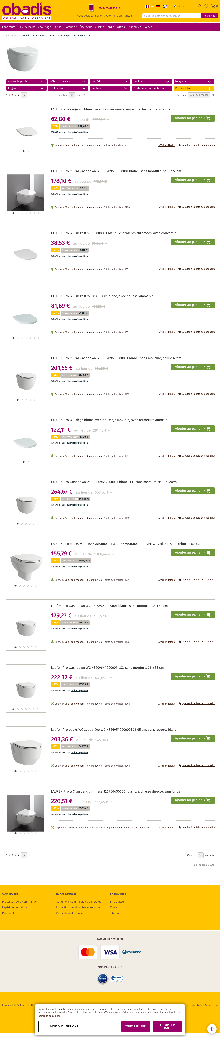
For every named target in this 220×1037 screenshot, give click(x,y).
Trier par (181, 95)
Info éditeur (117, 901)
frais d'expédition (79, 132)
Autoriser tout (167, 1026)
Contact (115, 907)
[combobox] (171, 15)
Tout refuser (135, 1026)
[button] (179, 6)
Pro (90, 36)
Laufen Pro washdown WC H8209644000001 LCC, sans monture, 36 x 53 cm (107, 667)
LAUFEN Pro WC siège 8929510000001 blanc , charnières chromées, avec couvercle (113, 233)
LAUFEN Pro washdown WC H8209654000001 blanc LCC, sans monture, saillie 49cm (114, 482)
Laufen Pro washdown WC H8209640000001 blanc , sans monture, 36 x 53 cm (109, 606)
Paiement (8, 913)
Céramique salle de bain (72, 36)
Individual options (63, 1026)
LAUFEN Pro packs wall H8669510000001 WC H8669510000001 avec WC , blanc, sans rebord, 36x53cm (127, 544)
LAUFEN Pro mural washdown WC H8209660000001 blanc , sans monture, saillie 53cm (116, 171)
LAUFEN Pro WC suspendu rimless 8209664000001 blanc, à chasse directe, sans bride (116, 791)
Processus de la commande (19, 901)
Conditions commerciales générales (78, 901)
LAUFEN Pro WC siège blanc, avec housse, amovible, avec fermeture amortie (109, 420)
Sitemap (115, 913)
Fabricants (39, 36)
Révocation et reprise (69, 913)
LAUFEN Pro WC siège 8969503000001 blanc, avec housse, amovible (102, 296)
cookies (63, 1009)
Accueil (26, 36)
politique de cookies (49, 1016)
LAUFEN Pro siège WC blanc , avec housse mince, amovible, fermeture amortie (111, 109)
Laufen (52, 36)
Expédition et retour (14, 907)
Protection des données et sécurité (78, 907)
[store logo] (26, 11)
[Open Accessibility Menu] (212, 1029)
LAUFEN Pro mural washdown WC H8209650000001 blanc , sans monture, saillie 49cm (116, 358)
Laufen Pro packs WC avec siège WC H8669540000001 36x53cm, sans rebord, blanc (114, 729)
